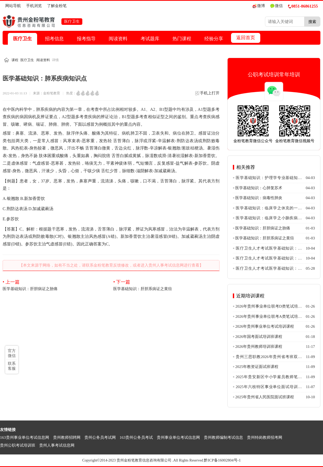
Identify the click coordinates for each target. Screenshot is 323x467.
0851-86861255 (303, 6)
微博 (258, 6)
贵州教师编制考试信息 (223, 437)
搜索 (312, 21)
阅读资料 (118, 38)
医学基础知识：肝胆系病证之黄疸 (166, 285)
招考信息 (54, 38)
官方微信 (12, 353)
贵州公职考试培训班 (17, 445)
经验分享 (213, 38)
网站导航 (13, 6)
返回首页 (245, 37)
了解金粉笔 (57, 6)
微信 (276, 6)
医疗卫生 (22, 38)
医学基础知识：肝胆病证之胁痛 (56, 285)
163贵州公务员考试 (136, 437)
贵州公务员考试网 (100, 437)
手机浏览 (34, 6)
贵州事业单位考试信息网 (178, 437)
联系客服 (12, 366)
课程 (14, 60)
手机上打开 (207, 95)
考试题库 (150, 38)
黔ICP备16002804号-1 (222, 460)
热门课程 (181, 38)
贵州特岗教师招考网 (264, 437)
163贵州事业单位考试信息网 (24, 437)
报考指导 (86, 38)
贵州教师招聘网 (66, 437)
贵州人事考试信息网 (56, 445)
